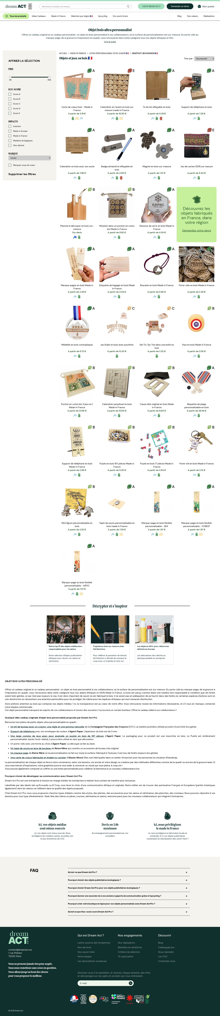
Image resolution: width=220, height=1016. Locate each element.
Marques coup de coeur (21, 165)
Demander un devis (180, 6)
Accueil (63, 53)
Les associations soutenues (92, 961)
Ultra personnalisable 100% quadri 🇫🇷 (109, 53)
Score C (14, 103)
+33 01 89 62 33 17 (151, 6)
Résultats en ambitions (130, 947)
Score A (14, 94)
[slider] (10, 77)
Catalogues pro (166, 947)
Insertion (14, 126)
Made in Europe (17, 131)
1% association (125, 956)
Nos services (84, 947)
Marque (13, 153)
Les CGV (162, 956)
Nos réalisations (126, 942)
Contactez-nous (166, 961)
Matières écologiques (20, 140)
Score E (14, 113)
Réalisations (209, 16)
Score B (14, 99)
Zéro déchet (16, 145)
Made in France (17, 135)
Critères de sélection (129, 952)
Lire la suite (110, 41)
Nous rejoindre (166, 952)
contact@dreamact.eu (20, 949)
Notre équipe (84, 956)
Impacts (13, 121)
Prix (10, 69)
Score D (14, 108)
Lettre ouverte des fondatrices (94, 942)
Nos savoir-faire (86, 952)
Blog (160, 942)
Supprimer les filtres (22, 174)
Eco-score (14, 89)
